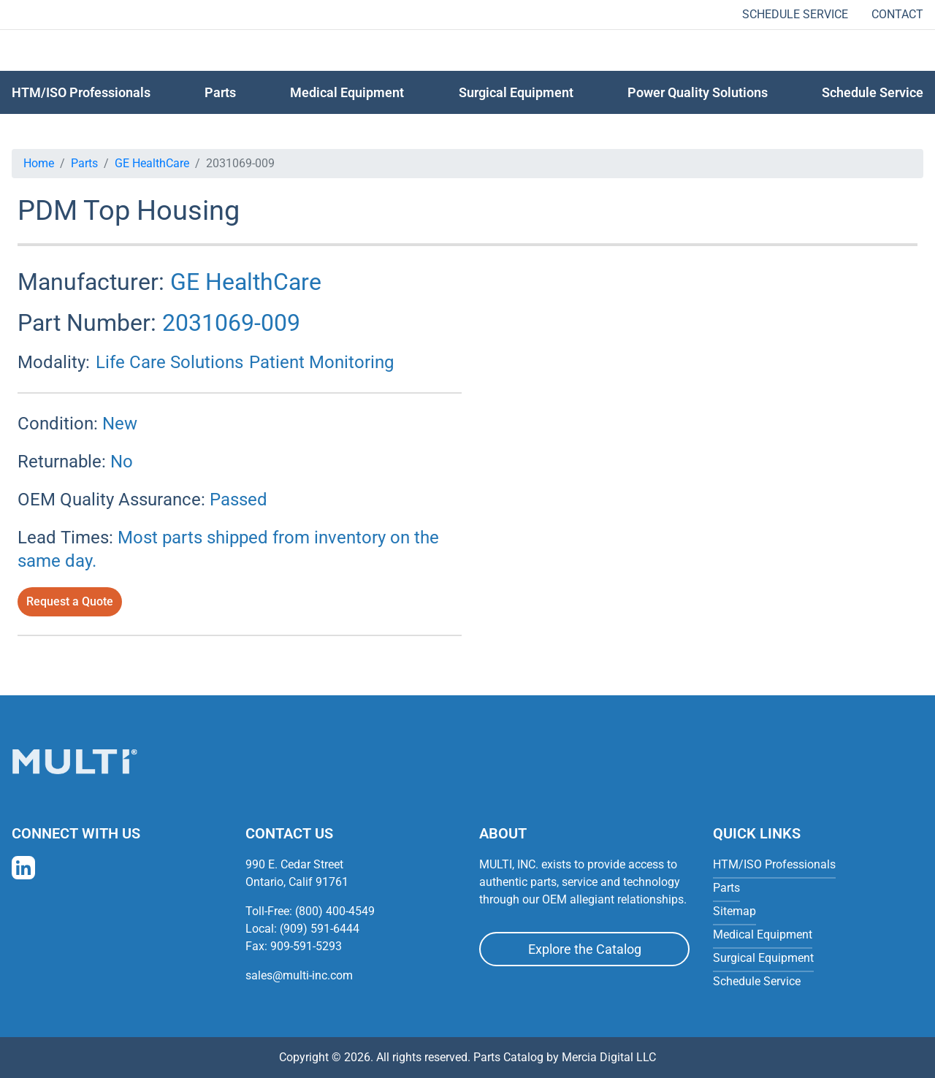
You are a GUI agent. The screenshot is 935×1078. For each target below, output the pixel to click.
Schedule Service (795, 14)
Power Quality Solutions (697, 92)
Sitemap (734, 911)
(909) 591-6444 (319, 929)
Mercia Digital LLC (609, 1057)
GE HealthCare (152, 163)
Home (38, 163)
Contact (897, 14)
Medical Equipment (347, 92)
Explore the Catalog (584, 949)
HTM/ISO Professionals (81, 92)
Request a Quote (69, 601)
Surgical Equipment (516, 92)
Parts (84, 163)
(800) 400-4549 (335, 911)
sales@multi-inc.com (299, 975)
